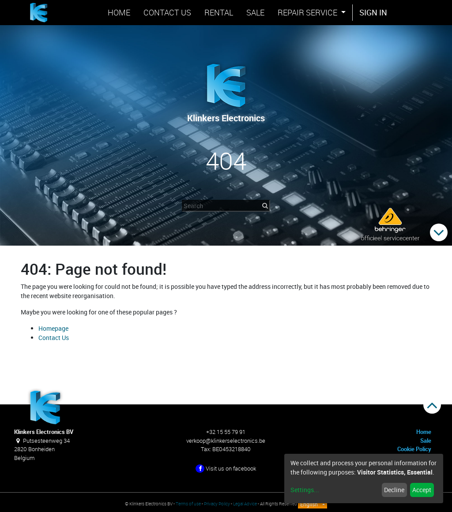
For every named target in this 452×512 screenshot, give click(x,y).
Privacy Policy (217, 504)
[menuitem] (119, 12)
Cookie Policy (414, 449)
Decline (394, 490)
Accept (421, 490)
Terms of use (188, 504)
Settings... (304, 490)
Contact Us (53, 337)
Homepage (53, 328)
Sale (425, 441)
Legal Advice (245, 504)
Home (423, 432)
